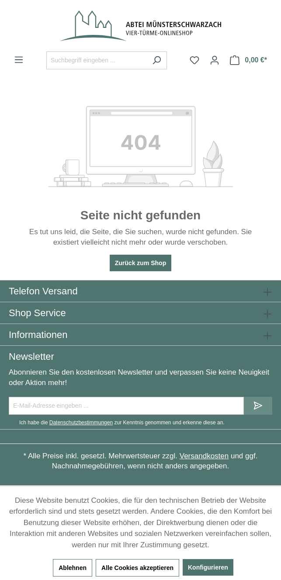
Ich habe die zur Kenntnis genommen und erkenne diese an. (122, 423)
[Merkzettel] (194, 60)
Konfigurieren (208, 567)
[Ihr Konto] (215, 60)
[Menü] (19, 59)
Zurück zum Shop (140, 262)
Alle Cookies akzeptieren (137, 567)
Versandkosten (204, 456)
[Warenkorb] (248, 60)
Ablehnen (73, 567)
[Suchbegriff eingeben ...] (96, 60)
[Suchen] (156, 60)
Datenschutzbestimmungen (81, 423)
